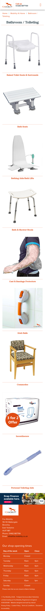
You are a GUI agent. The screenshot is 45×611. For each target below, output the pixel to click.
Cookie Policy (16, 606)
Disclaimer (39, 606)
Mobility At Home (17, 13)
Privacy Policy (5, 606)
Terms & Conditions (28, 606)
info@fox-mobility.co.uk (18, 536)
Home (4, 13)
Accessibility (5, 608)
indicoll (33, 603)
